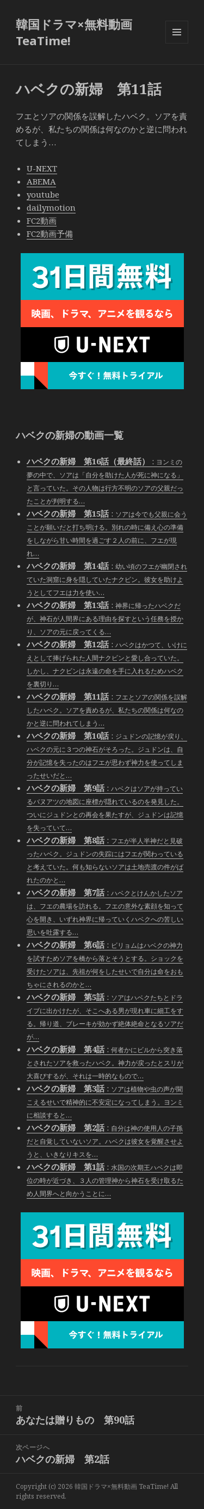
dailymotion (51, 207)
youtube (43, 194)
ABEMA (41, 181)
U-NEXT (42, 168)
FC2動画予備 (50, 233)
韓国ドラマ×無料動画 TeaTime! (74, 32)
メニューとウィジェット (177, 43)
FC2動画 (42, 220)
